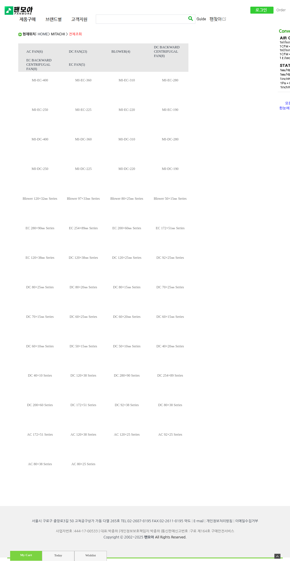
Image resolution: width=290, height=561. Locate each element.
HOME (43, 34)
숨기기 (277, 556)
